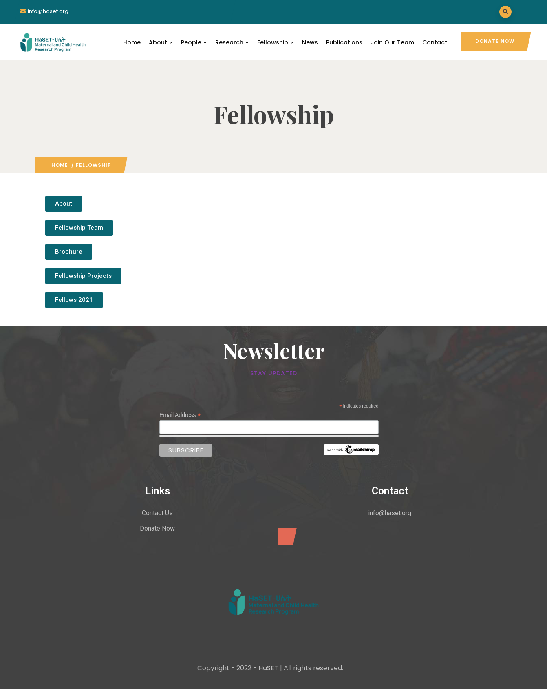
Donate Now (494, 41)
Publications (344, 42)
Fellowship (275, 42)
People (194, 42)
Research (232, 42)
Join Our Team (392, 42)
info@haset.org (48, 11)
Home (132, 42)
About (161, 42)
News (310, 42)
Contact (434, 42)
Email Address (180, 415)
